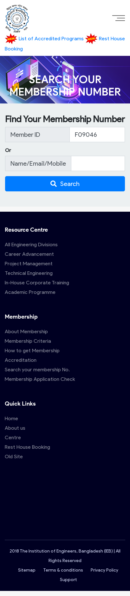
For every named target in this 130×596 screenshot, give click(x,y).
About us (15, 428)
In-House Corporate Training (37, 283)
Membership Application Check (40, 379)
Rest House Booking (27, 447)
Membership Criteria (28, 341)
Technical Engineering (29, 273)
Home (11, 418)
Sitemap (27, 570)
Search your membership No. (37, 370)
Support (68, 579)
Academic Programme (30, 292)
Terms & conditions (63, 570)
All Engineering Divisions (31, 245)
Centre (13, 437)
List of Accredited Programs (45, 39)
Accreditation (20, 360)
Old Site (14, 457)
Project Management (29, 264)
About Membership (26, 331)
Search (65, 184)
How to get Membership (32, 351)
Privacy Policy (104, 570)
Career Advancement (29, 254)
